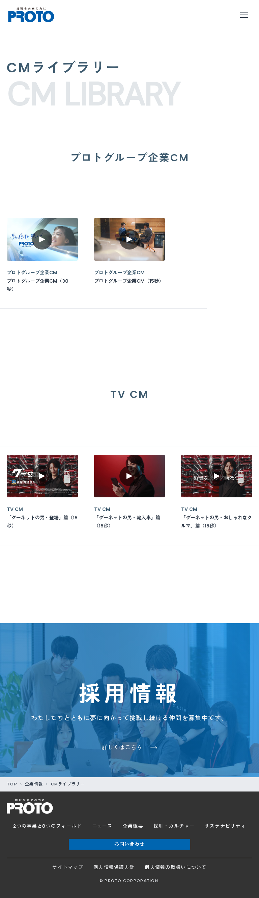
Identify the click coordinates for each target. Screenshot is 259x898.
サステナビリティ (225, 826)
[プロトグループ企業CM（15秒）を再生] (129, 259)
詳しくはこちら (122, 747)
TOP (12, 784)
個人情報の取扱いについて (175, 867)
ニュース (102, 826)
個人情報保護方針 (114, 867)
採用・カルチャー (174, 826)
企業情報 (34, 784)
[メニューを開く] (244, 15)
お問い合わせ (129, 844)
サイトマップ (67, 867)
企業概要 (133, 826)
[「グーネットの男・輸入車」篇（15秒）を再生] (129, 496)
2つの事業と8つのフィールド (47, 826)
